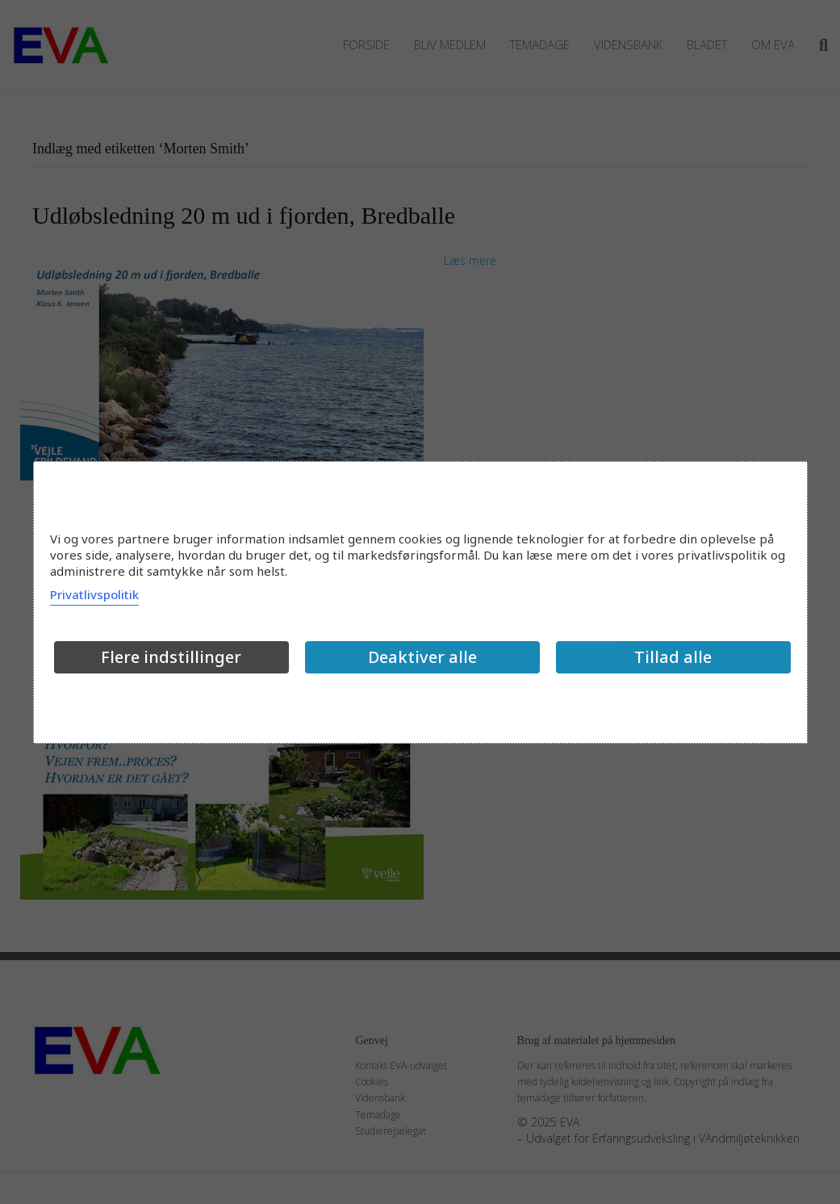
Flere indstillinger (171, 657)
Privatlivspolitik (94, 594)
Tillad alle (673, 657)
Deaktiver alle (422, 657)
